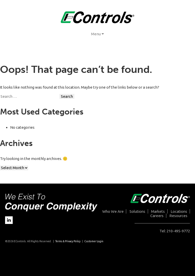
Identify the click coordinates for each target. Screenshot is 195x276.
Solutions (137, 211)
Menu (97, 34)
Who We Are (113, 211)
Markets (158, 211)
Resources (178, 216)
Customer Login (93, 241)
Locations (179, 211)
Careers (157, 216)
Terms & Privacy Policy (67, 241)
